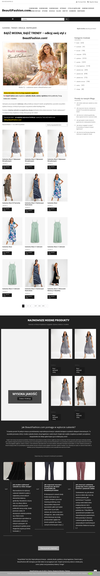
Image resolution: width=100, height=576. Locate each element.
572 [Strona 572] (39, 306)
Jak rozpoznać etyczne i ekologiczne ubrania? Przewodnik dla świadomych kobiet (86, 110)
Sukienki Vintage (34, 11)
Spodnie (45, 11)
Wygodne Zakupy (92, 2)
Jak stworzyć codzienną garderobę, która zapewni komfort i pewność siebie (86, 116)
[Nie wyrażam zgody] (98, 573)
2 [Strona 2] (25, 306)
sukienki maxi (79, 70)
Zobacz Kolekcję (25, 399)
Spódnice (63, 8)
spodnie (78, 62)
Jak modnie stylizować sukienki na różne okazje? (86, 104)
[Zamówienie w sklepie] (57, 125)
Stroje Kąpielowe (74, 8)
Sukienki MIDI (43, 8)
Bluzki (58, 11)
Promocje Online (81, 2)
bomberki (78, 46)
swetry (78, 85)
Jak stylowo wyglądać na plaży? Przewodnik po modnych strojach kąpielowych (85, 127)
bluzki (77, 43)
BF (7, 489)
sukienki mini (79, 77)
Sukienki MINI (33, 8)
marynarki (78, 54)
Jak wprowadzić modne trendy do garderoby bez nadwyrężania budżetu (85, 121)
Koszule (52, 11)
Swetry (65, 11)
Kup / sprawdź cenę (6, 167)
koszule (78, 50)
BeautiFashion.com (16, 10)
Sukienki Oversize (88, 8)
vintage (78, 89)
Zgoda (90, 573)
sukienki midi (79, 74)
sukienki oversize (80, 81)
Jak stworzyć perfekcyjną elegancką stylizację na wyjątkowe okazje (85, 133)
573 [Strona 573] (43, 306)
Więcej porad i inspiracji (48, 548)
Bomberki (72, 11)
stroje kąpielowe (80, 66)
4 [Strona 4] (30, 306)
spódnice (78, 58)
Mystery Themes (64, 571)
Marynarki (81, 11)
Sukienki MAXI (53, 8)
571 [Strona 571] (36, 306)
